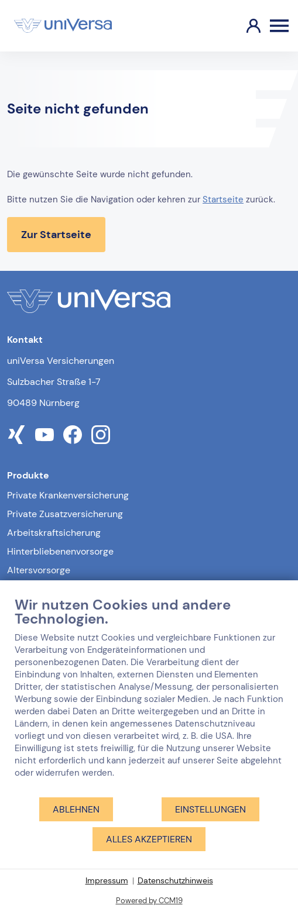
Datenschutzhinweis (175, 880)
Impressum (106, 880)
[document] (149, 696)
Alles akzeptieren (149, 839)
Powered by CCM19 (149, 901)
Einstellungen (210, 809)
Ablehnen (76, 809)
